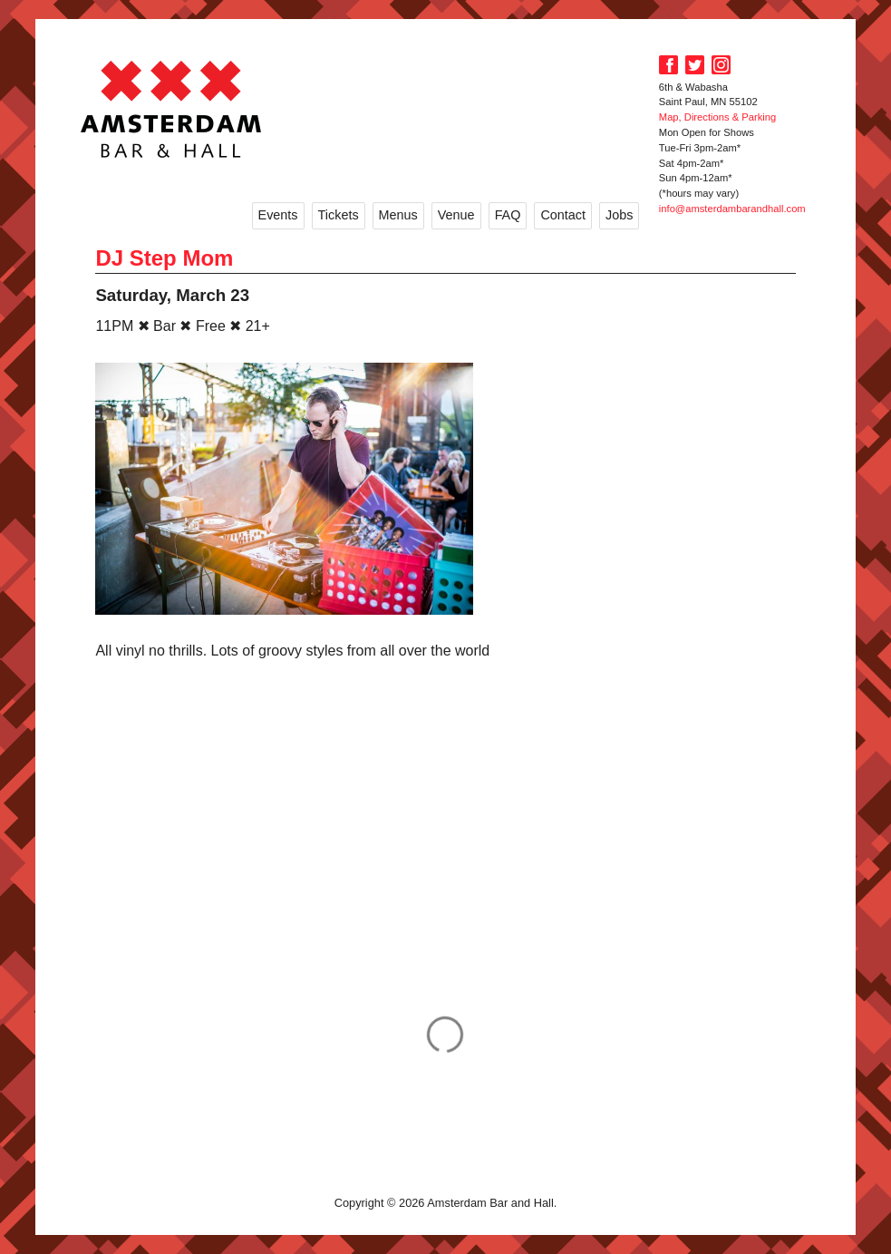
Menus (398, 215)
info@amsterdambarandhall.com (732, 208)
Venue (456, 215)
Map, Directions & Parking (717, 117)
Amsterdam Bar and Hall (171, 109)
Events (278, 215)
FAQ (508, 215)
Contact (563, 215)
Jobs (619, 215)
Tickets (338, 215)
